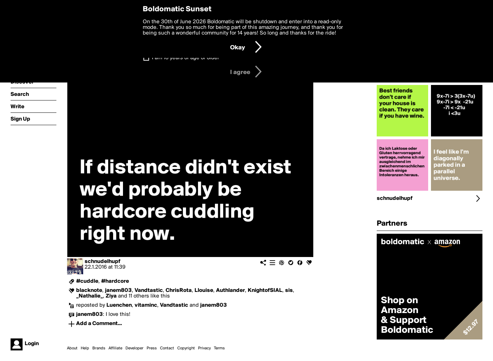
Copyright (186, 348)
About (72, 348)
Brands (98, 348)
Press (152, 348)
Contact (167, 348)
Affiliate (115, 348)
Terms (219, 348)
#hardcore (115, 281)
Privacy (204, 348)
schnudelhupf (103, 261)
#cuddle (87, 281)
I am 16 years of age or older (185, 58)
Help (85, 348)
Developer (134, 348)
